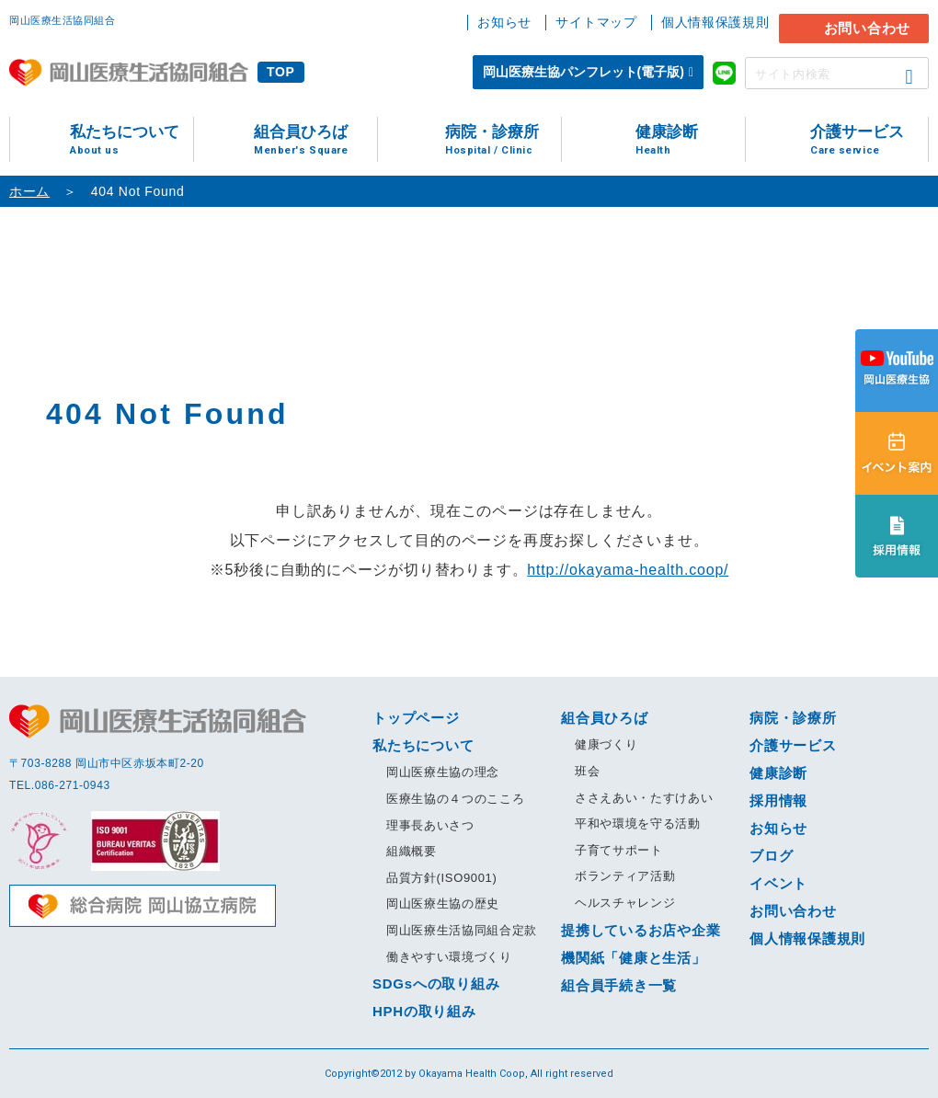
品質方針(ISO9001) (441, 878)
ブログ (771, 856)
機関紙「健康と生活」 (633, 958)
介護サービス (869, 140)
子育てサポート (619, 850)
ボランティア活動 (625, 876)
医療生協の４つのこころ (455, 799)
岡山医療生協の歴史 (442, 903)
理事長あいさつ (430, 825)
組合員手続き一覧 (619, 985)
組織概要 (411, 851)
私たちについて (131, 140)
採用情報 (778, 800)
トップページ (416, 718)
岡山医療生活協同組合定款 (461, 930)
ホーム (29, 191)
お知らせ (504, 22)
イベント (778, 883)
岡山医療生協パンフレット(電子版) (583, 71)
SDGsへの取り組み (435, 983)
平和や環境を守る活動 (638, 823)
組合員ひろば (315, 140)
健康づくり (606, 744)
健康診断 (690, 140)
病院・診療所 (503, 140)
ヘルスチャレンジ (625, 902)
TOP (281, 71)
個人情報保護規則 (715, 22)
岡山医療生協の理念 (442, 772)
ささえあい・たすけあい (644, 798)
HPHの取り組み (424, 1011)
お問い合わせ (867, 28)
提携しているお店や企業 (640, 930)
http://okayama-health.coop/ (627, 570)
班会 (587, 771)
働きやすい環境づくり (449, 957)
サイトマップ (595, 22)
